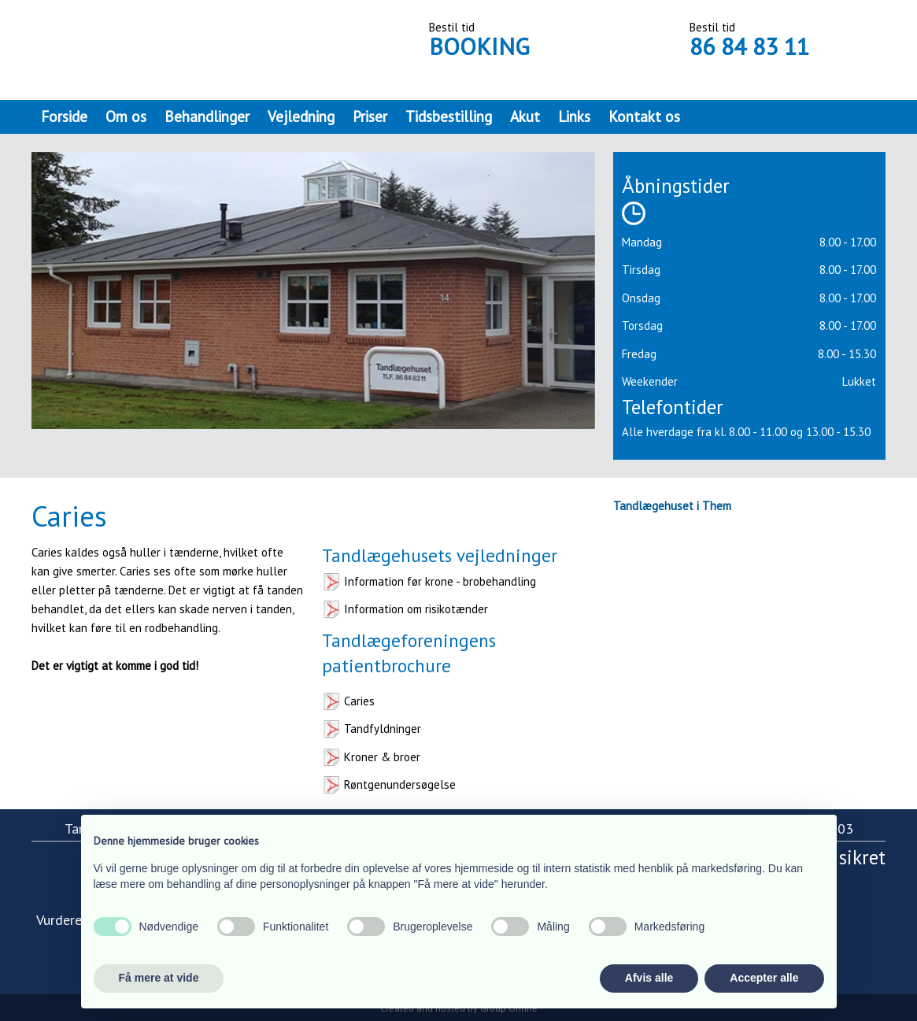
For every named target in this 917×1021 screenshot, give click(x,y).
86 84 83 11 (749, 46)
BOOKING (479, 46)
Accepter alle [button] (764, 977)
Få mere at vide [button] (159, 977)
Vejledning (301, 116)
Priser (370, 116)
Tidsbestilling (448, 116)
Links (574, 116)
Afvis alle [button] (649, 977)
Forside (64, 116)
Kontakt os (644, 116)
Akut (525, 116)
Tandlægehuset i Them (672, 505)
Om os (125, 116)
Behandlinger (207, 116)
